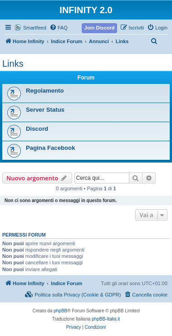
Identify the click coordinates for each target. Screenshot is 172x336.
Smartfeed (34, 27)
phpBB (60, 310)
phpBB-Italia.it (106, 318)
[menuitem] (58, 27)
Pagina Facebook (50, 147)
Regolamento (45, 90)
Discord (37, 128)
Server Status (45, 109)
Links (13, 64)
